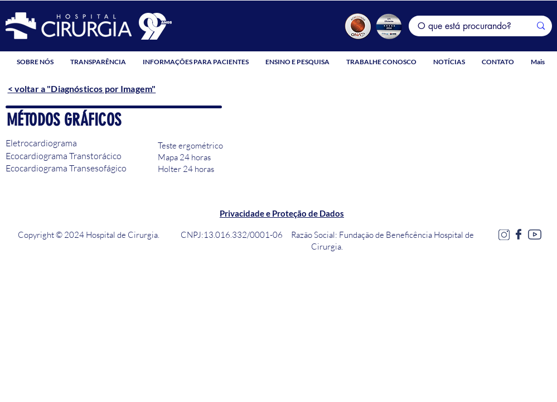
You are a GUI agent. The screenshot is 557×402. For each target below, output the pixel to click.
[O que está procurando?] (466, 26)
